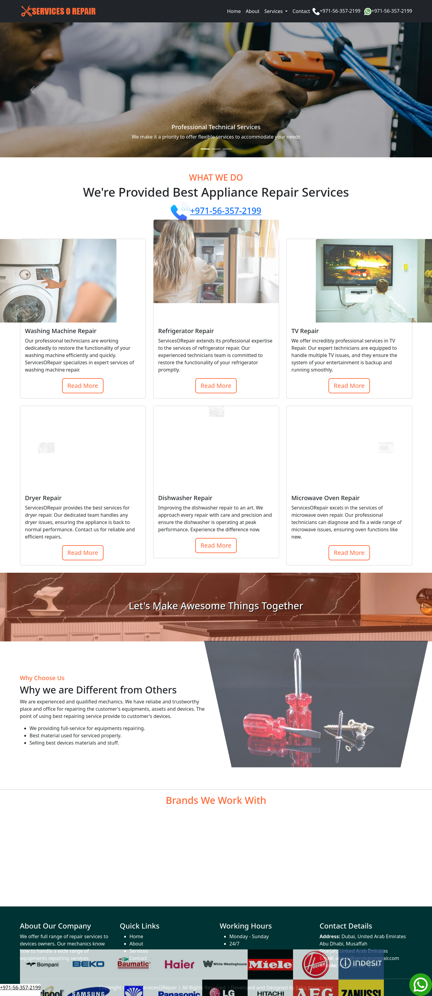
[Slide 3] (227, 149)
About (252, 11)
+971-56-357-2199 (340, 11)
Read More (83, 386)
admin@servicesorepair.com (367, 958)
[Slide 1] (205, 149)
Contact (301, 11)
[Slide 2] (216, 149)
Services (139, 951)
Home (234, 11)
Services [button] (274, 11)
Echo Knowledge (314, 987)
